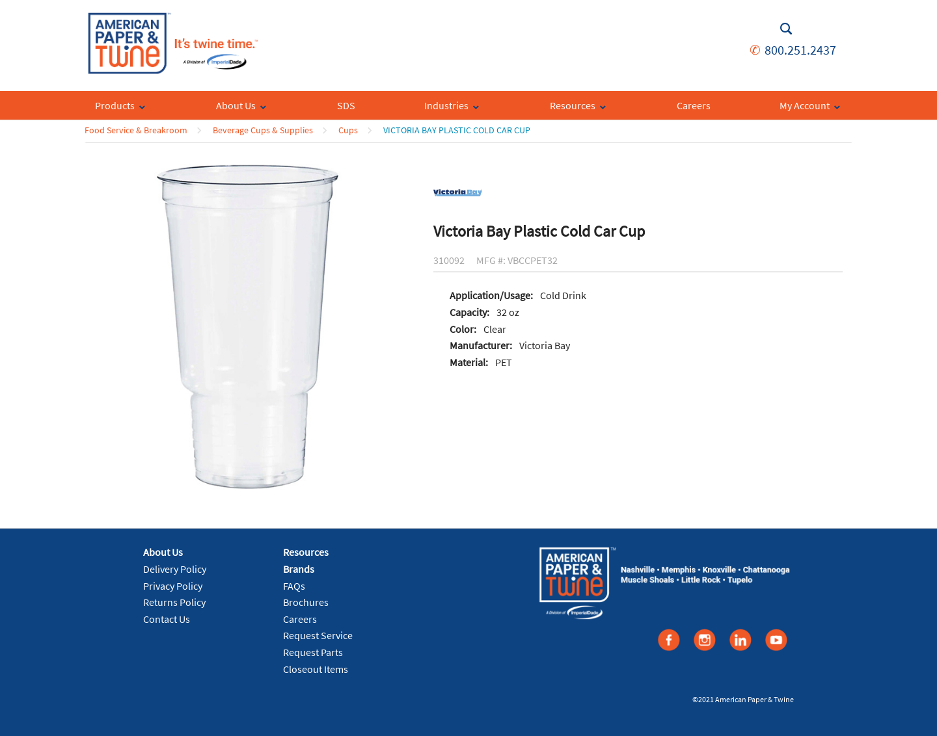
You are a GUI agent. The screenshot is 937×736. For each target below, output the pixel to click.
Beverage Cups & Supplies (263, 130)
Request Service (318, 635)
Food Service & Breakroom (136, 130)
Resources (306, 552)
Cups (348, 130)
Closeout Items (315, 669)
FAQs (294, 585)
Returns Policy (174, 602)
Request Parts (313, 652)
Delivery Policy (174, 568)
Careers (300, 618)
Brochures (306, 602)
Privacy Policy (172, 585)
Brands (298, 568)
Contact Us (166, 618)
